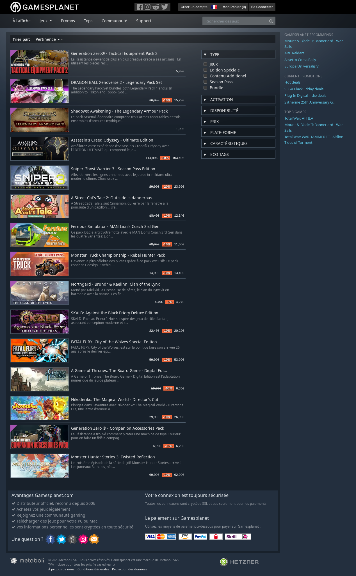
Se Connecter (262, 7)
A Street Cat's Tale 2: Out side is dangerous (111, 198)
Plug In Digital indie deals (305, 95)
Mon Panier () (234, 7)
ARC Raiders (294, 52)
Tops (88, 20)
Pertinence (49, 39)
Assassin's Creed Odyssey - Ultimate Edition (112, 140)
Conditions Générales (93, 569)
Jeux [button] (44, 20)
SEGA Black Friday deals (303, 88)
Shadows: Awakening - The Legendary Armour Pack (119, 111)
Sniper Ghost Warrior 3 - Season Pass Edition (113, 169)
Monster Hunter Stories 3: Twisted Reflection (113, 457)
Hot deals (292, 82)
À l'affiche (22, 20)
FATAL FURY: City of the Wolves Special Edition (114, 342)
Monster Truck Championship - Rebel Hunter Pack (118, 255)
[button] (213, 6)
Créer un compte (194, 7)
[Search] (271, 21)
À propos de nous (61, 569)
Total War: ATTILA (298, 118)
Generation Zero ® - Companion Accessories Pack (117, 428)
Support (143, 20)
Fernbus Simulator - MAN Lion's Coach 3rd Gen (115, 226)
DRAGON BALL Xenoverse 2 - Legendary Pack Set (116, 82)
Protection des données (129, 569)
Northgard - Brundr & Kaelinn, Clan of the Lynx (115, 284)
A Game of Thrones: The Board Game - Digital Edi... (119, 370)
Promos (68, 20)
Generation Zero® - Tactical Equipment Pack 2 (114, 53)
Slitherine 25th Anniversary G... (309, 102)
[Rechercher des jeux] (234, 21)
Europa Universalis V (301, 66)
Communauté (114, 20)
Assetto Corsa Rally (300, 59)
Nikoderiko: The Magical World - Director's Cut (114, 399)
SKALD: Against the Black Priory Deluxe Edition (114, 313)
